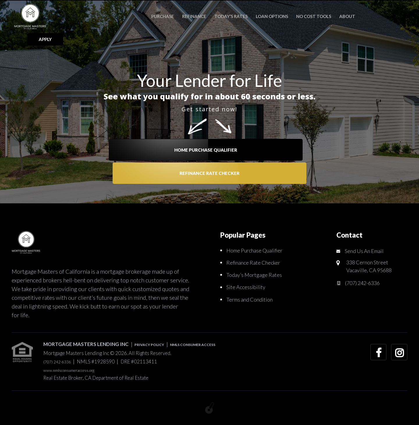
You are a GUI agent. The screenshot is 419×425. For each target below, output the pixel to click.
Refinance (186, 16)
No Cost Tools (305, 16)
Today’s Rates (223, 16)
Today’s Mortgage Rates (255, 274)
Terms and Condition (252, 298)
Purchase (154, 16)
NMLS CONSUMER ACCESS (212, 344)
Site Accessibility (247, 286)
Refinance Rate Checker (260, 133)
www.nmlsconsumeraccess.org (76, 370)
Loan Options (264, 16)
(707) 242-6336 (366, 284)
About (339, 16)
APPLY (389, 16)
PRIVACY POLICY (154, 344)
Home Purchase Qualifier (159, 133)
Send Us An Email (366, 251)
